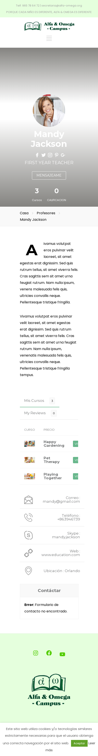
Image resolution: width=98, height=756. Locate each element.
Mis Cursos (34, 400)
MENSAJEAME (49, 175)
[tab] (39, 400)
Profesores (46, 213)
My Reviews (35, 413)
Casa (24, 213)
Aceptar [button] (79, 743)
